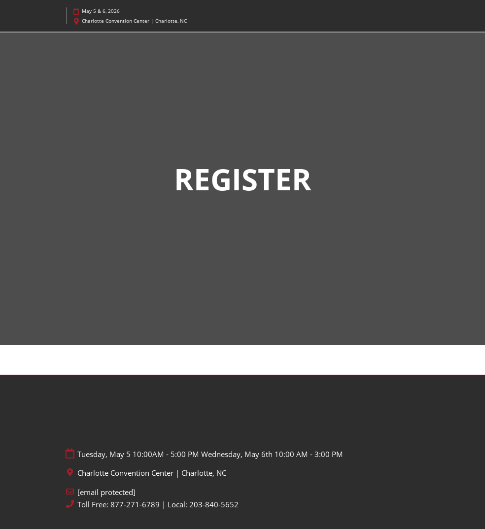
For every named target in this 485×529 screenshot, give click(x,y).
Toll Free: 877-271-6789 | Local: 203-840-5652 (158, 504)
